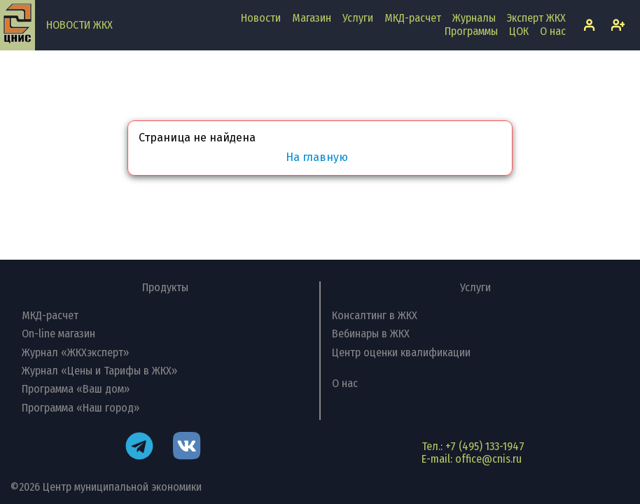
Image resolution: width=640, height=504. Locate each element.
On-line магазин (58, 333)
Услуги (357, 17)
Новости (261, 17)
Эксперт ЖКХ (536, 17)
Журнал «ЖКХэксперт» (75, 352)
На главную (317, 157)
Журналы (474, 17)
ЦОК (519, 31)
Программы (471, 31)
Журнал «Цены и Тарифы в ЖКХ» (99, 370)
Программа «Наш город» (80, 407)
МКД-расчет (412, 17)
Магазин (311, 17)
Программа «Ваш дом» (76, 389)
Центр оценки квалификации (401, 352)
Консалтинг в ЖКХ (374, 315)
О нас (553, 31)
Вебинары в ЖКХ (371, 333)
